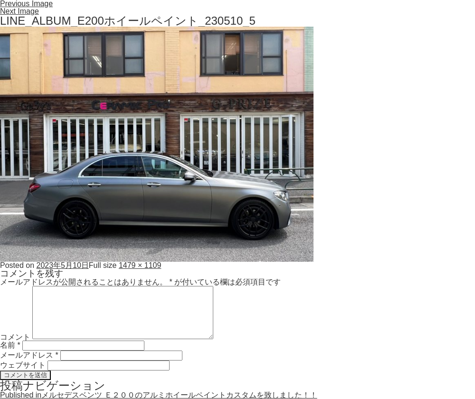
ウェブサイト (23, 365)
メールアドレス (29, 355)
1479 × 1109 (140, 265)
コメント (15, 336)
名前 (10, 345)
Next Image (19, 11)
